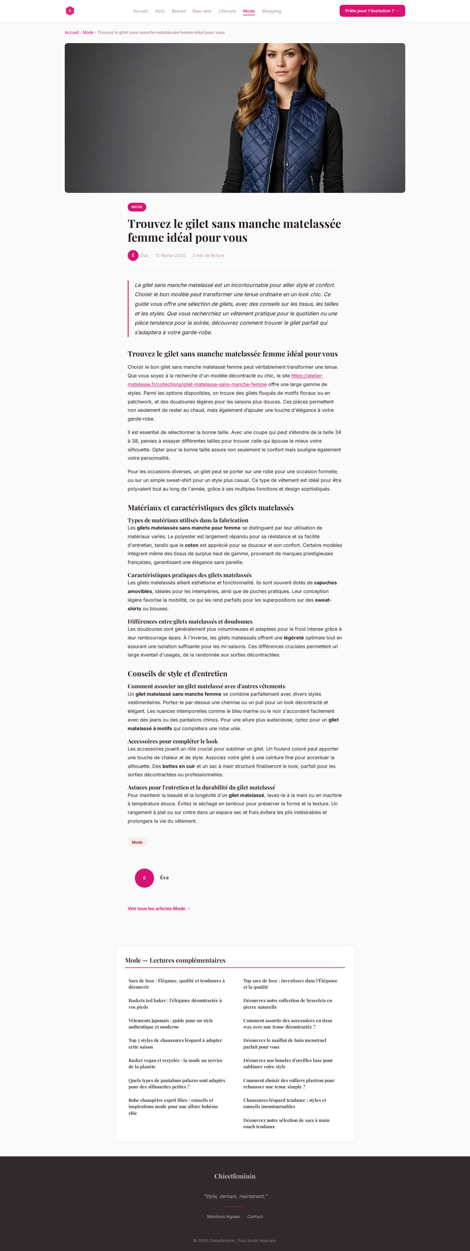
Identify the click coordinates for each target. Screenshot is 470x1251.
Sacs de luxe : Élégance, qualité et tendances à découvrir (177, 984)
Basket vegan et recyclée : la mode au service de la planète (176, 1063)
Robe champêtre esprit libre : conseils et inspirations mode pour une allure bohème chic (174, 1106)
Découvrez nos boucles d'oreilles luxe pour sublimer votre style (288, 1063)
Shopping (271, 10)
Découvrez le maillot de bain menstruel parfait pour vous (284, 1043)
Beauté (179, 10)
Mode (249, 10)
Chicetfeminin (235, 1176)
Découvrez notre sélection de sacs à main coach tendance (286, 1123)
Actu (160, 10)
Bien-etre (202, 10)
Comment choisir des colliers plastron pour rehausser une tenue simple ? (289, 1083)
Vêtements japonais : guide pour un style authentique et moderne (171, 1023)
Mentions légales (223, 1216)
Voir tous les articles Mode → (159, 908)
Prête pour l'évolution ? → (372, 10)
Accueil (140, 10)
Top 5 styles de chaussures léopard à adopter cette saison (175, 1043)
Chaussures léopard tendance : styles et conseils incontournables (284, 1103)
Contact (255, 1216)
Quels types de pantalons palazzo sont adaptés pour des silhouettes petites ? (177, 1083)
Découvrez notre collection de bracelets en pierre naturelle (287, 1003)
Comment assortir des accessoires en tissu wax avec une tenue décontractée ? (287, 1023)
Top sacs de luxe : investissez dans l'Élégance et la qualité (290, 984)
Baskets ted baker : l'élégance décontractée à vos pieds (175, 1003)
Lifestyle (227, 10)
